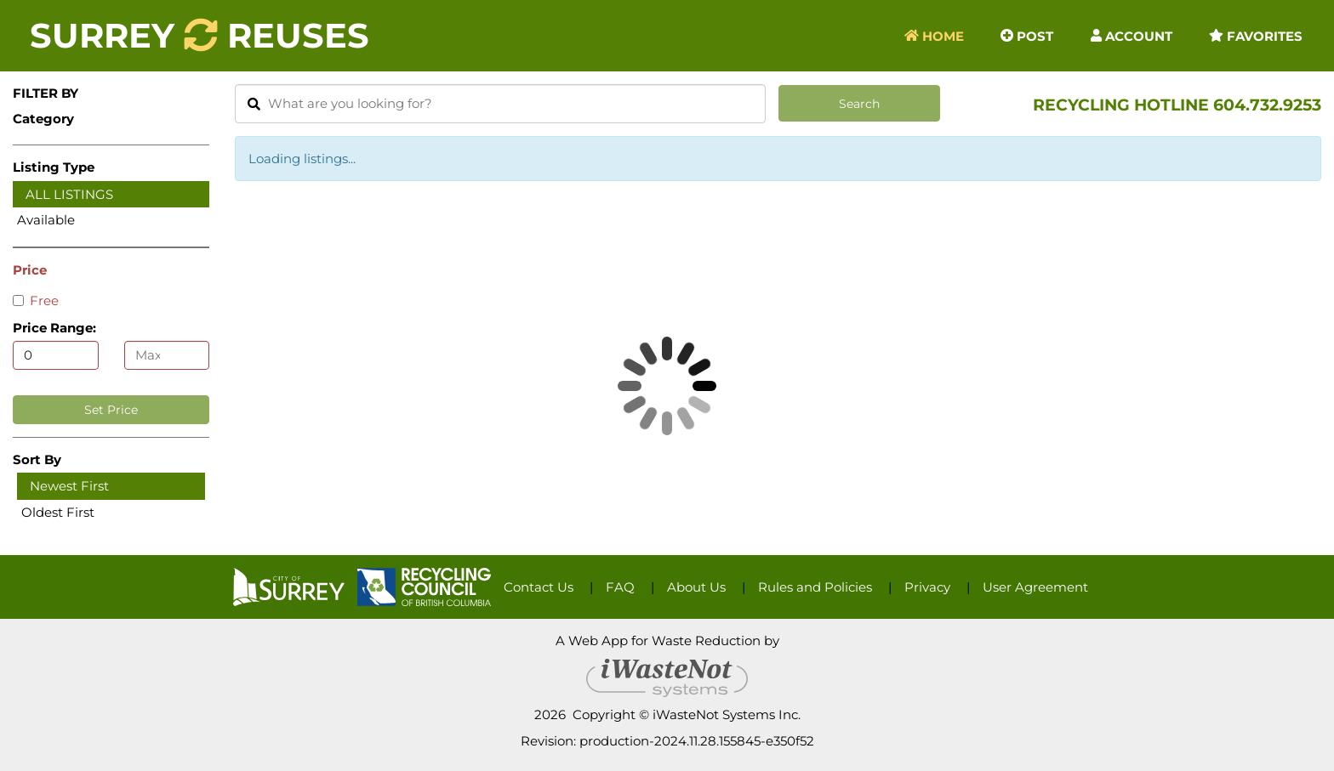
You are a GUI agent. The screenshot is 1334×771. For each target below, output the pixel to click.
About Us (696, 587)
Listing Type (53, 167)
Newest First (69, 486)
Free (36, 300)
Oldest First (57, 512)
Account (1131, 35)
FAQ (620, 587)
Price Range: (54, 328)
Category (43, 119)
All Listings (69, 194)
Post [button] (1026, 35)
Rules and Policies (815, 587)
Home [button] (934, 35)
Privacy (927, 587)
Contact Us (538, 587)
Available (46, 220)
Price (30, 270)
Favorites (1256, 35)
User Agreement (1035, 587)
